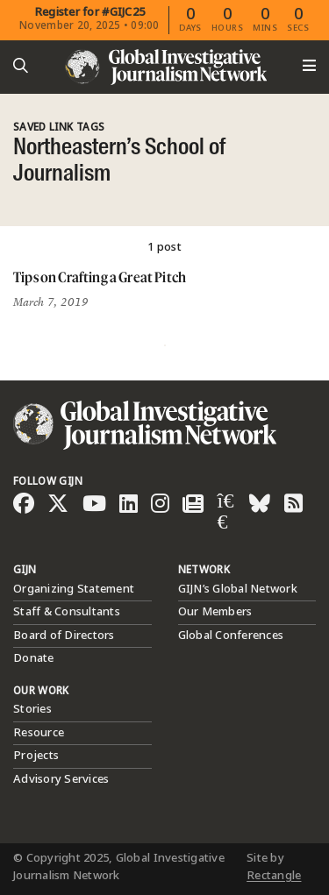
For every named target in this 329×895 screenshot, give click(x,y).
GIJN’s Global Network (237, 589)
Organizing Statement (73, 589)
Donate (33, 658)
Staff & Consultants (66, 612)
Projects (36, 755)
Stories (32, 709)
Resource (38, 733)
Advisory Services (61, 779)
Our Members (215, 612)
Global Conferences (231, 635)
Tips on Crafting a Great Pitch (99, 277)
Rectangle (274, 875)
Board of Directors (64, 635)
